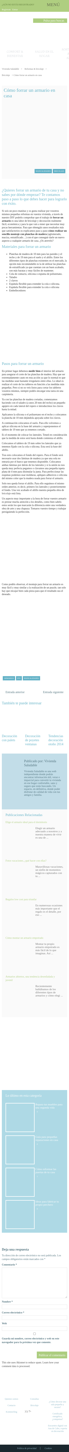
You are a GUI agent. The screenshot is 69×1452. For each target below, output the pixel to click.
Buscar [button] (35, 21)
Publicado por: (34, 761)
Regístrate (6, 10)
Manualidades (43, 171)
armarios (9, 678)
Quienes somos (11, 1399)
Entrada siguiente (53, 692)
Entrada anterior (15, 692)
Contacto (11, 1405)
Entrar (15, 10)
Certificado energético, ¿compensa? (57, 1416)
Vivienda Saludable (10, 69)
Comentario (9, 1264)
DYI (19, 678)
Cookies (48, 1448)
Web (4, 1323)
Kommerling (11, 1412)
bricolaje (6, 493)
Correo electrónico (13, 1312)
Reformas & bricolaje (34, 69)
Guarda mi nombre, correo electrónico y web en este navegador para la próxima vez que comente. (30, 1340)
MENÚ (53, 4)
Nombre (7, 1301)
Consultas (34, 1399)
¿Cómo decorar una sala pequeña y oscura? (57, 1404)
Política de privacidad (26, 1448)
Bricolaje (6, 75)
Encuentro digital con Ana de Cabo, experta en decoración (57, 1428)
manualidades (31, 678)
